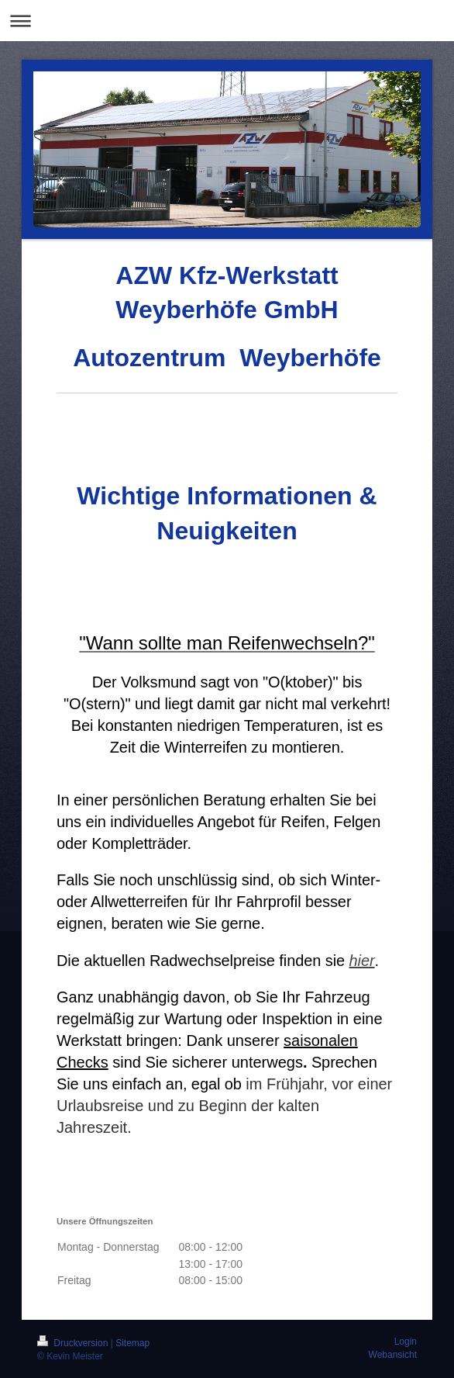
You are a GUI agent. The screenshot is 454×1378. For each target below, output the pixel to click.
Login (405, 1341)
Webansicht (393, 1354)
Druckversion (74, 1343)
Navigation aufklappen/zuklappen (227, 20)
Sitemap (132, 1343)
